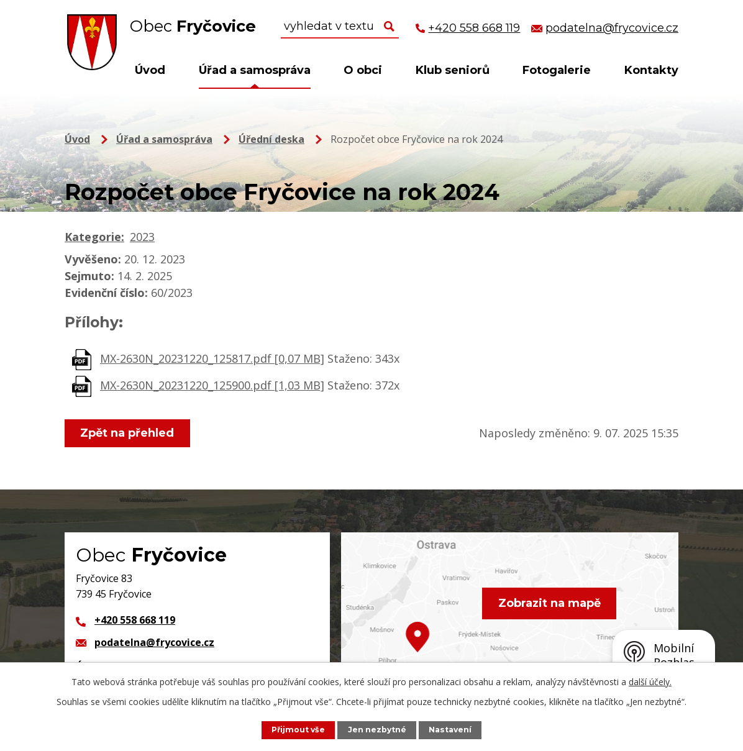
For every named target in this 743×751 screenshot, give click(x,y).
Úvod (150, 70)
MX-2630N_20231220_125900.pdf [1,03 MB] (212, 385)
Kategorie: (94, 236)
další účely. (650, 682)
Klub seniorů (453, 70)
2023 (142, 236)
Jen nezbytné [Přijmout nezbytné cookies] (378, 729)
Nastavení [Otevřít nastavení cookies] (451, 729)
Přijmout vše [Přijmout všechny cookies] (297, 729)
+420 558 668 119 (134, 620)
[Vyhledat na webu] (340, 27)
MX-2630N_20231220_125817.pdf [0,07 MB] (212, 358)
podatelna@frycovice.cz (154, 642)
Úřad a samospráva (255, 70)
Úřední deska (271, 139)
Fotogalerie (556, 70)
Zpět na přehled (128, 433)
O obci (363, 70)
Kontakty (651, 70)
